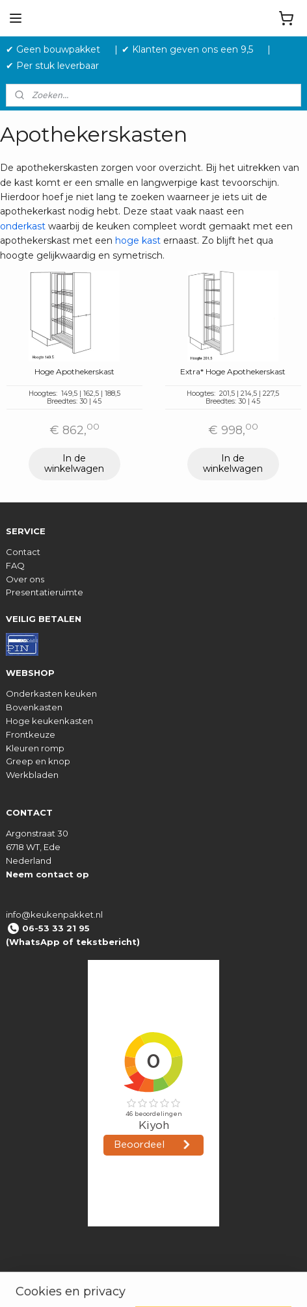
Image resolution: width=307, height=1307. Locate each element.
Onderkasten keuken (51, 693)
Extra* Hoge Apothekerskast (233, 371)
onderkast (23, 226)
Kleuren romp (35, 748)
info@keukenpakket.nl (54, 914)
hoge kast (138, 241)
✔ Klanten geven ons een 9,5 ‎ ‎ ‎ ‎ (192, 49)
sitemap (196, 1283)
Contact (23, 552)
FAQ (15, 565)
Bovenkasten (34, 707)
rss (220, 1283)
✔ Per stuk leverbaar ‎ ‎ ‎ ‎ (57, 65)
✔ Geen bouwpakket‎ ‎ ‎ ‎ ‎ (58, 49)
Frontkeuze (30, 734)
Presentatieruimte (44, 592)
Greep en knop (38, 761)
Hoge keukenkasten (49, 721)
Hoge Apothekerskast (74, 371)
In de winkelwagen (74, 463)
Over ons (25, 579)
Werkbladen (32, 775)
